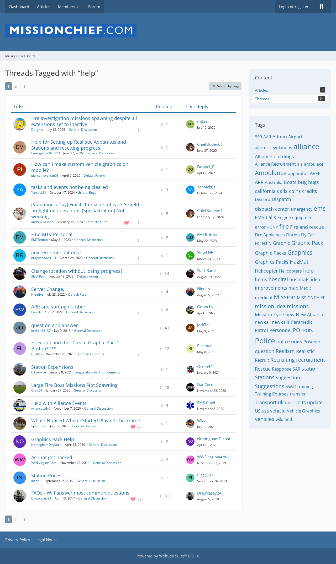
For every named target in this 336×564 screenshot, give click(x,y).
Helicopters (290, 271)
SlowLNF (205, 252)
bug (302, 182)
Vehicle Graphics (303, 411)
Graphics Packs (271, 262)
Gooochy (205, 306)
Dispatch (281, 199)
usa (265, 411)
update (315, 402)
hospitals (299, 279)
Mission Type (269, 314)
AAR (267, 137)
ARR (259, 182)
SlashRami (38, 276)
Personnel (280, 330)
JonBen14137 (41, 330)
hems (261, 279)
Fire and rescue (307, 227)
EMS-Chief (206, 402)
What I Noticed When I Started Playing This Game (85, 420)
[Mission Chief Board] (168, 32)
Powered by (168, 555)
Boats (290, 182)
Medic (306, 288)
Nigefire (37, 294)
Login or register (293, 6)
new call (263, 322)
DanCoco (205, 384)
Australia (273, 182)
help (308, 270)
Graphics (299, 252)
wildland (284, 419)
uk (281, 402)
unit (289, 402)
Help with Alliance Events (59, 403)
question (264, 351)
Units (300, 402)
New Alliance (310, 314)
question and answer (54, 325)
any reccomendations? (56, 252)
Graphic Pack (307, 242)
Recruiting (282, 359)
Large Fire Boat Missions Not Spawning (74, 385)
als (300, 164)
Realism (285, 351)
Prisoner (312, 342)
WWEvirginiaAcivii (44, 462)
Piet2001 (205, 475)
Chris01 (37, 390)
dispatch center (272, 209)
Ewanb (36, 312)
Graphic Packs (270, 253)
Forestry (263, 243)
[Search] (321, 6)
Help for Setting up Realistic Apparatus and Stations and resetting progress (78, 145)
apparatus (298, 173)
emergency (301, 209)
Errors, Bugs (87, 192)
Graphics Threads (91, 354)
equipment (303, 217)
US (257, 411)
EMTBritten (39, 239)
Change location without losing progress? (77, 271)
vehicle (278, 411)
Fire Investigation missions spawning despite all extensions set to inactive (84, 121)
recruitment (310, 359)
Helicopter (266, 271)
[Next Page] (24, 86)
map (293, 288)
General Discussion (83, 129)
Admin (279, 136)
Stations (265, 377)
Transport (265, 402)
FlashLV (36, 354)
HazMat (299, 261)
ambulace (313, 164)
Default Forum (94, 175)
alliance (306, 146)
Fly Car (307, 235)
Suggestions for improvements (97, 372)
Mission (285, 297)
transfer (298, 394)
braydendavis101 (43, 258)
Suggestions (269, 386)
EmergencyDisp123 (45, 153)
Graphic (281, 243)
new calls (281, 322)
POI (297, 330)
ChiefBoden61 (210, 144)
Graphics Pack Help (52, 439)
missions (298, 306)
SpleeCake (39, 426)
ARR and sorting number (58, 306)
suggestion (288, 377)
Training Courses (271, 394)
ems (320, 208)
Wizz (201, 420)
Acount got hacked (51, 457)
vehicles (264, 418)
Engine (284, 217)
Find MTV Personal (51, 234)
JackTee (204, 324)
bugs (313, 182)
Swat (291, 386)
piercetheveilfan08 (45, 175)
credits (309, 191)
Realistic (305, 351)
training (305, 386)
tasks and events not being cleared (69, 187)
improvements (271, 288)
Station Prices (46, 475)
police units (289, 341)
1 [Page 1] (8, 86)
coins (295, 191)
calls (282, 190)
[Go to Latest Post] (190, 124)
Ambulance (271, 173)
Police (265, 340)
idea (315, 279)
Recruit (262, 360)
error (260, 227)
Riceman (205, 345)
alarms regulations (273, 147)
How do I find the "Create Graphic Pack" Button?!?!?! (75, 345)
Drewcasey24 (41, 498)
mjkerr (203, 121)
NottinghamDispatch (46, 444)
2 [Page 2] (15, 86)
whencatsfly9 (40, 408)
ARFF (315, 173)
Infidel (35, 481)
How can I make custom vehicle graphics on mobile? (79, 167)
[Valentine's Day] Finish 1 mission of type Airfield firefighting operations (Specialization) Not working (85, 210)
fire (284, 226)
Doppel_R (205, 166)
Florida (293, 235)
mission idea (270, 306)
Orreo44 (205, 366)
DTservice (38, 372)
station (310, 368)
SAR (296, 369)
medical (263, 297)
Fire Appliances (270, 235)
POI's (308, 330)
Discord (262, 199)
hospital (278, 279)
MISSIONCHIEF (311, 298)
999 (258, 137)
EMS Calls (265, 217)
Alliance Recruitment (275, 164)
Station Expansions (52, 367)
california (265, 191)
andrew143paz (42, 222)
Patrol (261, 330)
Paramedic (301, 322)
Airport (295, 137)
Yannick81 (38, 192)
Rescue (263, 369)
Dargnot (37, 129)
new (290, 314)
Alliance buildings (274, 156)
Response (281, 369)
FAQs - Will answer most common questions (80, 493)
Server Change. (47, 289)
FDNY (272, 227)
